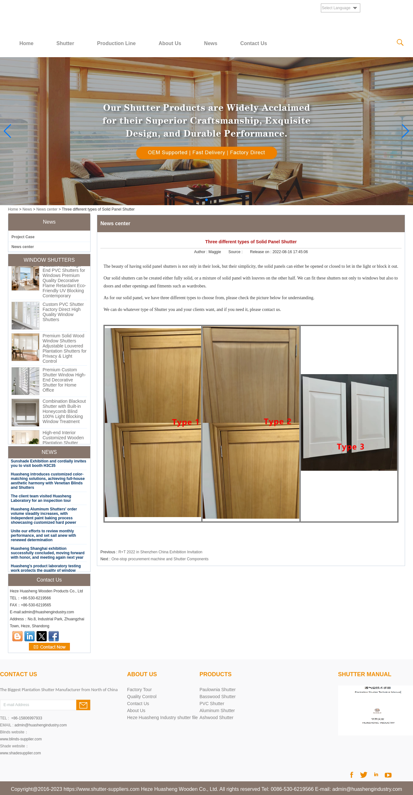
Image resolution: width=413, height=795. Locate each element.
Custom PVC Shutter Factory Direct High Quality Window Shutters (63, 313)
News (210, 43)
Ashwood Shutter (217, 717)
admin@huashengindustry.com (41, 725)
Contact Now (49, 647)
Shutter (65, 43)
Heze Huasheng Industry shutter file (162, 717)
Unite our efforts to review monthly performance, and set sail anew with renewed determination (43, 536)
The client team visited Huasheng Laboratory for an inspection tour (41, 499)
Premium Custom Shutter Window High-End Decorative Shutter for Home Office (64, 381)
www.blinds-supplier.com (21, 739)
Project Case (23, 237)
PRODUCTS (216, 674)
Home (26, 43)
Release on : (261, 252)
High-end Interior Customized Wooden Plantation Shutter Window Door (63, 441)
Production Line (116, 43)
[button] (206, 200)
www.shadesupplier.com (20, 753)
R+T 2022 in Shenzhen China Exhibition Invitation (160, 552)
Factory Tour (139, 689)
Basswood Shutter (218, 696)
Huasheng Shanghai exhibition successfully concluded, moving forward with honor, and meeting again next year (48, 554)
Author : (201, 252)
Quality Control (142, 696)
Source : (236, 252)
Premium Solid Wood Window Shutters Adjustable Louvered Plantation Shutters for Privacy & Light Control (65, 349)
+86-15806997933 (26, 718)
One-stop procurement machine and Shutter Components (160, 559)
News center (47, 209)
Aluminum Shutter (217, 710)
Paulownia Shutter (218, 689)
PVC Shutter (212, 703)
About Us (170, 43)
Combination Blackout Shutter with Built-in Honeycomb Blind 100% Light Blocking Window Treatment (64, 412)
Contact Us (253, 43)
